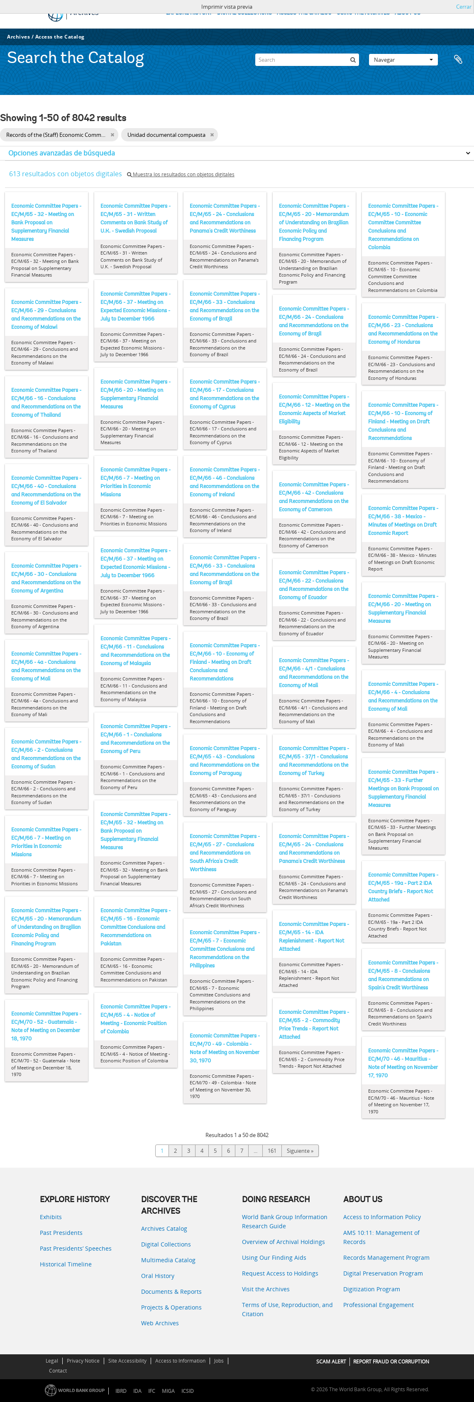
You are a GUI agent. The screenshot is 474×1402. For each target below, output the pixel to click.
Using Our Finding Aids (274, 1257)
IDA (137, 1391)
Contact (58, 1370)
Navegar (403, 59)
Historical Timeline (66, 1264)
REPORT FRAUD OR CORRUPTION (391, 1361)
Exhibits (51, 1217)
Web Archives (160, 1323)
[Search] (307, 59)
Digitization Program (371, 1289)
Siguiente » (300, 1150)
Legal (52, 1360)
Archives (18, 36)
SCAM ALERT (331, 1361)
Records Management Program (386, 1257)
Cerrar (464, 6)
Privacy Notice (83, 1360)
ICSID (187, 1391)
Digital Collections (166, 1244)
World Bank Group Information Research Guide (284, 1221)
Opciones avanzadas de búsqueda (61, 153)
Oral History (157, 1276)
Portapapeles (458, 59)
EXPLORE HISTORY (189, 13)
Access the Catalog (60, 36)
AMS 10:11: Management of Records (381, 1237)
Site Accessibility (127, 1360)
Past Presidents (61, 1233)
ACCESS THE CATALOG (304, 13)
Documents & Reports (171, 1291)
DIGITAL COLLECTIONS (244, 13)
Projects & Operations (171, 1307)
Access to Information (180, 1360)
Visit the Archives (266, 1289)
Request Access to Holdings (280, 1273)
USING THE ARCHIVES (363, 13)
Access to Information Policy (382, 1217)
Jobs (219, 1360)
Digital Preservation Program (383, 1273)
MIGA (168, 1391)
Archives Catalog (164, 1228)
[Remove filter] (112, 134)
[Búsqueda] (353, 59)
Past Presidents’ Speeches (76, 1248)
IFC (151, 1391)
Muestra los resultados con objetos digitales (181, 174)
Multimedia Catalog (168, 1260)
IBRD (121, 1391)
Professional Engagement (378, 1305)
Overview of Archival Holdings (283, 1242)
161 (272, 1150)
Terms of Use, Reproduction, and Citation (287, 1309)
